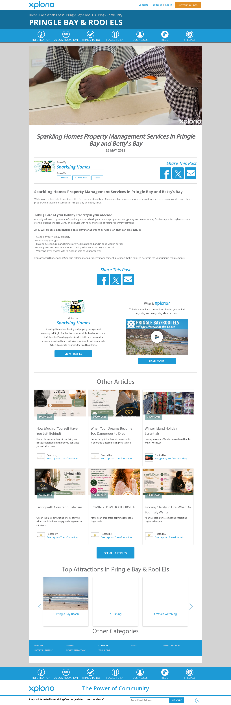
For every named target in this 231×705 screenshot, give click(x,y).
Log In (168, 4)
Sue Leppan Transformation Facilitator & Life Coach (63, 458)
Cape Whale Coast (51, 15)
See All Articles (115, 553)
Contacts (143, 4)
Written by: (73, 318)
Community (114, 15)
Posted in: (61, 173)
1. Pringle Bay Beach (66, 614)
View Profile (73, 353)
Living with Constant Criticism (59, 507)
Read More (156, 361)
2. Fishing (115, 614)
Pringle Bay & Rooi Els (81, 15)
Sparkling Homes (73, 167)
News (97, 177)
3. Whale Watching (165, 614)
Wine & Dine (104, 650)
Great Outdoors (172, 645)
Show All (38, 645)
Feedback (157, 4)
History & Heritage (43, 650)
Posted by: (62, 162)
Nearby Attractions (76, 650)
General (64, 177)
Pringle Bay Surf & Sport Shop (171, 458)
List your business (188, 4)
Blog (101, 15)
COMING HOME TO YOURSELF (113, 507)
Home (33, 15)
